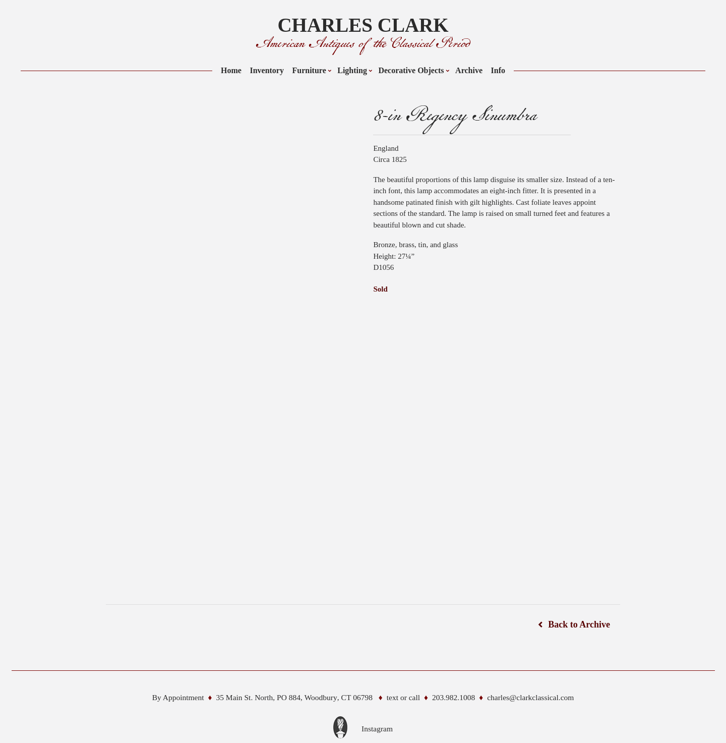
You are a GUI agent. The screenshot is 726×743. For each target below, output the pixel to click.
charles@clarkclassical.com (530, 697)
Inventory (267, 70)
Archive (468, 70)
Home (231, 70)
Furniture (309, 70)
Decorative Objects (411, 70)
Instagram (377, 728)
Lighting (352, 70)
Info (498, 70)
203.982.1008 (453, 697)
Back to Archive (579, 624)
